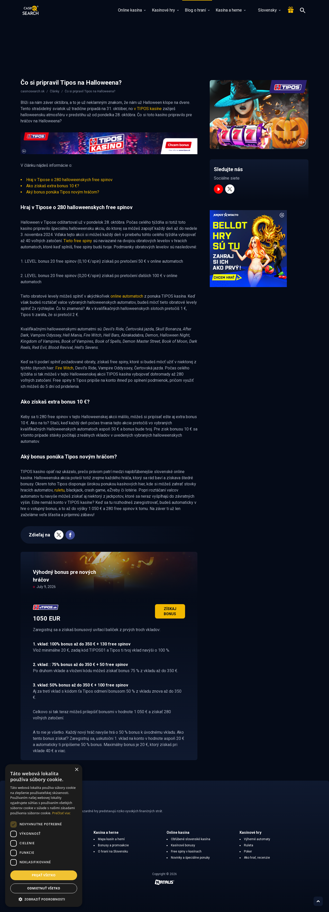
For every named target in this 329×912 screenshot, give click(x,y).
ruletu (59, 490)
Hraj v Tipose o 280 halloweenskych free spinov (69, 179)
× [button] (76, 770)
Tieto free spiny (77, 240)
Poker (248, 851)
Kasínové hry (165, 10)
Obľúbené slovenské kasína (190, 839)
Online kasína (131, 10)
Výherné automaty (257, 839)
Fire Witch (64, 368)
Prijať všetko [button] (44, 875)
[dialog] (43, 835)
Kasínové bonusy (183, 845)
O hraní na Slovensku (113, 851)
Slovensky (266, 10)
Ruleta (248, 845)
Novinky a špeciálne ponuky (190, 857)
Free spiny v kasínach (186, 851)
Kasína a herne (230, 10)
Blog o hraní (197, 10)
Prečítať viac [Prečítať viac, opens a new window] (61, 813)
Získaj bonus (170, 611)
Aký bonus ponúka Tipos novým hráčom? (62, 192)
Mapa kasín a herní (111, 839)
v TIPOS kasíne (148, 108)
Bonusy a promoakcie (113, 845)
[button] (43, 899)
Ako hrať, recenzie (257, 857)
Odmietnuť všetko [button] (43, 888)
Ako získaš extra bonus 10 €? (52, 185)
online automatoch (127, 296)
